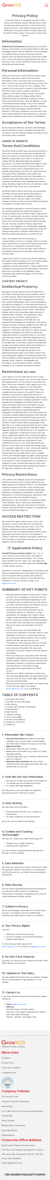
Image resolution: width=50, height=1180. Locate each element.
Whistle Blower (8, 1135)
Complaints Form (9, 1072)
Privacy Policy (8, 1063)
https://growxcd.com (14, 689)
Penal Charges (8, 1120)
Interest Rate (7, 1106)
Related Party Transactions (13, 1125)
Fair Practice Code (10, 1096)
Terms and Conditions (11, 1068)
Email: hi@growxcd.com (12, 1163)
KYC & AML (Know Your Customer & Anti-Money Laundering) (22, 1113)
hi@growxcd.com (38, 947)
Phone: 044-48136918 (11, 1158)
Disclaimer (6, 1058)
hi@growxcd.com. (9, 583)
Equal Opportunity (9, 1130)
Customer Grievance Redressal (15, 1101)
